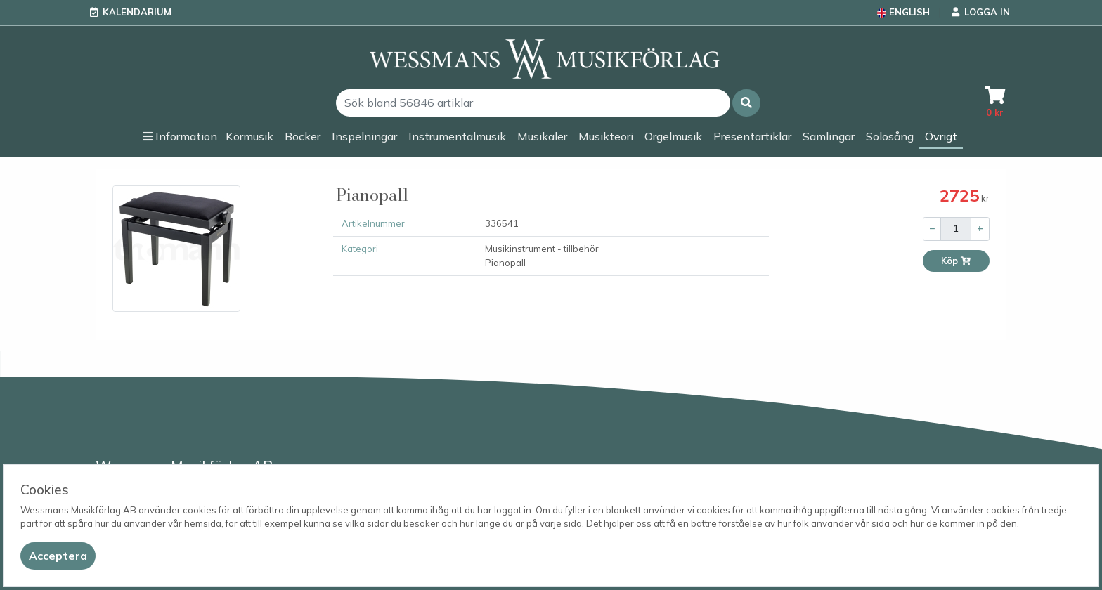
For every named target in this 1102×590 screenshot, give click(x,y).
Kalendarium (137, 12)
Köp (956, 261)
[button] (746, 103)
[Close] (58, 556)
